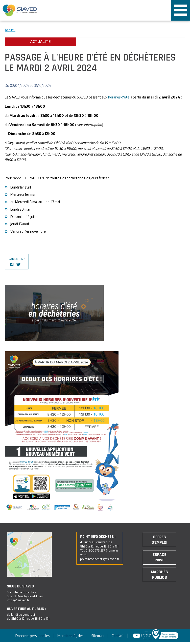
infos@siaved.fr (18, 600)
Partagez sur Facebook (12, 264)
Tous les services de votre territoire (159, 10)
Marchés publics (159, 574)
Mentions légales (70, 636)
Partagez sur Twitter (18, 264)
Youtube (137, 636)
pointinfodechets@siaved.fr (99, 559)
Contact (118, 636)
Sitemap (97, 636)
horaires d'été (118, 97)
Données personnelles (32, 636)
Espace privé (159, 557)
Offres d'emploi (159, 539)
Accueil (10, 30)
